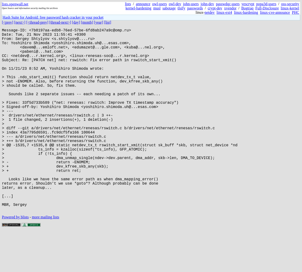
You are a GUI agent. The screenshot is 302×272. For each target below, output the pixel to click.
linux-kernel (290, 8)
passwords (195, 8)
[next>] (19, 22)
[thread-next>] (60, 22)
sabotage (169, 8)
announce (143, 4)
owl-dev (175, 4)
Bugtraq (247, 8)
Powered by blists (15, 258)
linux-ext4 (224, 12)
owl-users (159, 4)
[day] (76, 22)
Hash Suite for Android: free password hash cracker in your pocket (53, 17)
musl (156, 8)
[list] (107, 22)
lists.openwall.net (15, 4)
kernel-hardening (138, 8)
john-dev (207, 4)
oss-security (290, 4)
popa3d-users (266, 4)
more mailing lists (45, 258)
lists (128, 4)
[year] (98, 22)
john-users (191, 4)
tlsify (181, 8)
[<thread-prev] (37, 22)
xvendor (230, 8)
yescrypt (248, 4)
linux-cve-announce (275, 12)
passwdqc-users (227, 4)
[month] (87, 22)
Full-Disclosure (267, 8)
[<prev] (7, 22)
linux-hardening (246, 12)
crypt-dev (215, 8)
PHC (295, 12)
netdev (210, 12)
